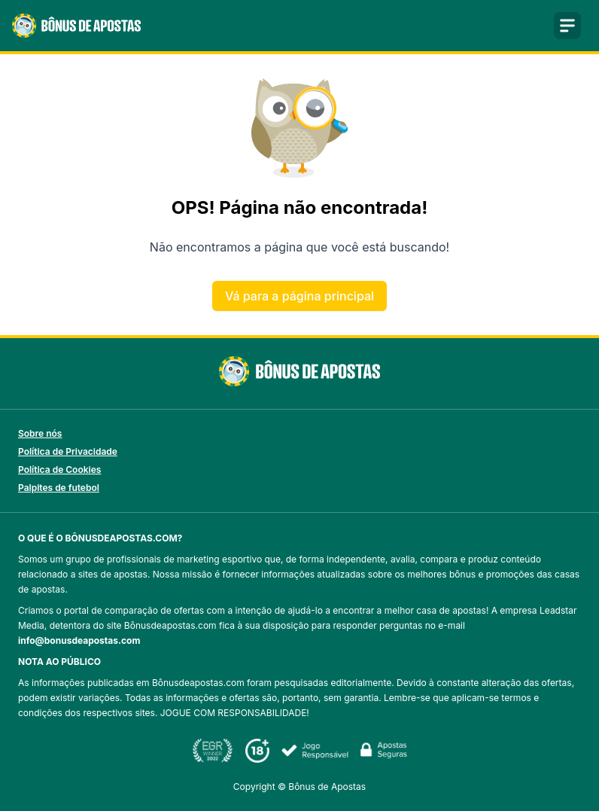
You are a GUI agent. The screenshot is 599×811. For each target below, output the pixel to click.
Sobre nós (40, 433)
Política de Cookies (59, 469)
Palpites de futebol (58, 487)
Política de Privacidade (67, 451)
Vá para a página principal (299, 295)
